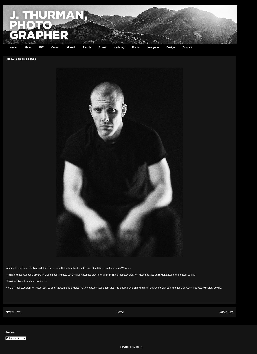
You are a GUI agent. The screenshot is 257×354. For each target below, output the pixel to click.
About (28, 47)
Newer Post (13, 312)
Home (13, 47)
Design (170, 47)
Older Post (226, 312)
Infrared (70, 47)
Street (102, 47)
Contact (187, 47)
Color (54, 47)
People (87, 47)
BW (41, 47)
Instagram (153, 47)
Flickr (135, 47)
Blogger (137, 347)
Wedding (119, 47)
